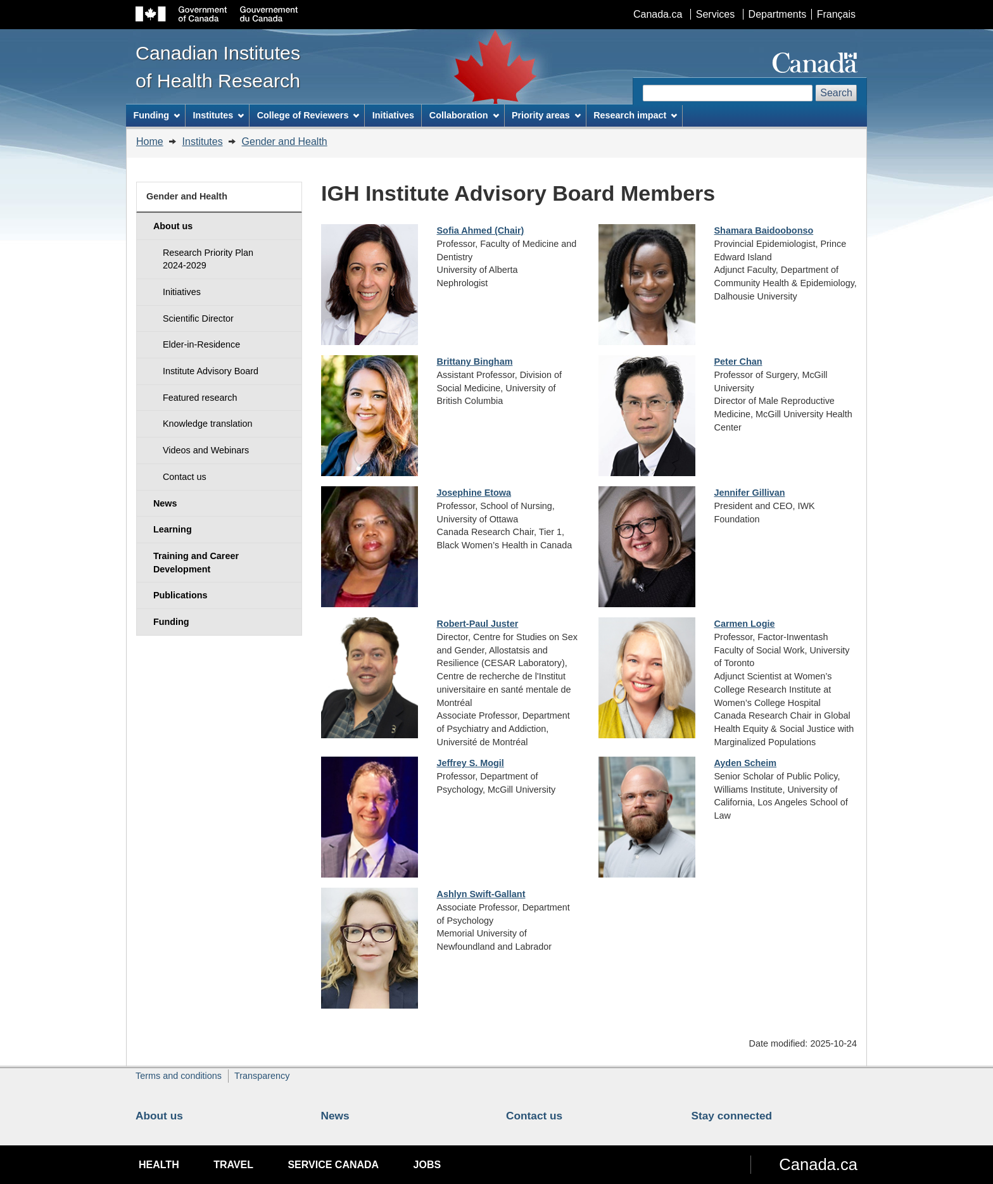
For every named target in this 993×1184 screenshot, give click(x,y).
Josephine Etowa (474, 493)
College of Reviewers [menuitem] (308, 115)
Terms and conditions (179, 1076)
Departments (778, 14)
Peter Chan (738, 361)
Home (149, 141)
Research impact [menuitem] (635, 115)
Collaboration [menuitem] (464, 115)
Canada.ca (657, 14)
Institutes (202, 141)
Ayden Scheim (745, 763)
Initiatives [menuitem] (393, 115)
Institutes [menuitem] (218, 115)
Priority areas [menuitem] (546, 115)
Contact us (534, 1115)
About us (159, 1115)
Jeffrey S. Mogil (470, 763)
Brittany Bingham (475, 361)
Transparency (261, 1076)
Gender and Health (284, 141)
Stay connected (732, 1115)
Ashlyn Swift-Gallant (481, 894)
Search (836, 92)
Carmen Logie (744, 624)
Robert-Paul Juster (478, 624)
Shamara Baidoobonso (764, 230)
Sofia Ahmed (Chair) (480, 230)
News (335, 1115)
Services (715, 14)
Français (836, 14)
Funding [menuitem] (156, 115)
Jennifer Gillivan (749, 493)
